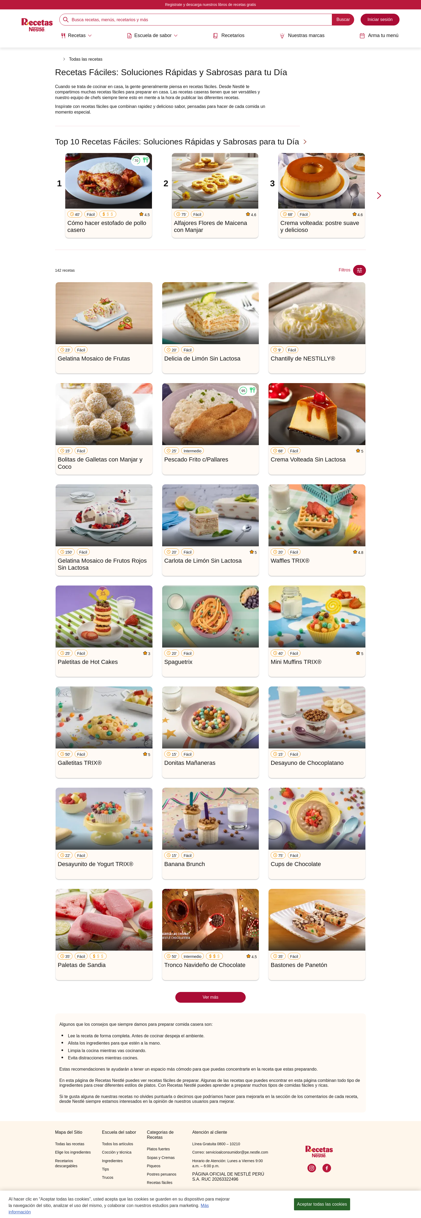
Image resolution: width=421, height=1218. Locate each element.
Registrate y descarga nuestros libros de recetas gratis (210, 4)
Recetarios (228, 35)
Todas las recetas (86, 59)
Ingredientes (112, 1161)
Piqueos (154, 1166)
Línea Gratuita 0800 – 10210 (216, 1144)
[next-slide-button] (379, 195)
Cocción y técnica (117, 1152)
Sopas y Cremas (161, 1157)
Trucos (107, 1177)
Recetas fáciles (159, 1182)
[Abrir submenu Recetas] (76, 36)
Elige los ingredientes (73, 1152)
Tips (105, 1169)
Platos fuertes (158, 1149)
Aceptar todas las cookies (322, 1204)
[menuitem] (76, 37)
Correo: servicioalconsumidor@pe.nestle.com (230, 1152)
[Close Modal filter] (359, 270)
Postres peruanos (161, 1174)
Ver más (211, 997)
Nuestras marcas (302, 35)
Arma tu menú (379, 35)
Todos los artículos (117, 1144)
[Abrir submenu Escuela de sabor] (152, 36)
